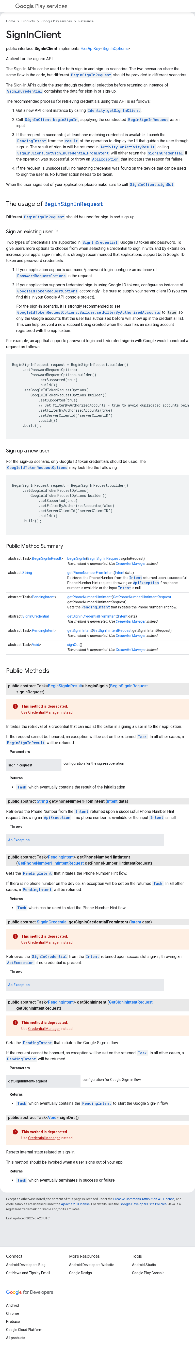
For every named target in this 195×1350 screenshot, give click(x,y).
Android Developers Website (91, 1265)
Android (12, 1305)
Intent (119, 573)
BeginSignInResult (46, 558)
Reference (85, 21)
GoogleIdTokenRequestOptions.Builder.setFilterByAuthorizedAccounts (88, 312)
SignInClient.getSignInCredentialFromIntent (63, 153)
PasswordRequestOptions (41, 275)
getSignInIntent (79, 630)
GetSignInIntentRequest (112, 630)
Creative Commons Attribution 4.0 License (143, 1199)
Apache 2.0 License (75, 1204)
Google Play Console (148, 1273)
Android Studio (144, 1265)
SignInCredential (24, 91)
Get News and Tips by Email (28, 1273)
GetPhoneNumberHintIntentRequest (142, 597)
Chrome (12, 1313)
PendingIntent (31, 140)
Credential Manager (131, 564)
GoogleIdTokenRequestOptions (47, 291)
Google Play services (56, 21)
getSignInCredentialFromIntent (92, 616)
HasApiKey (90, 48)
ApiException (105, 159)
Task (142, 736)
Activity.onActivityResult (128, 147)
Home (10, 21)
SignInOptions (115, 48)
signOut (73, 645)
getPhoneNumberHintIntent (89, 597)
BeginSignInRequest (91, 75)
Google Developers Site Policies (143, 1204)
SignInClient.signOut (151, 184)
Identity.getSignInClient (114, 110)
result (71, 140)
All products (15, 1338)
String (27, 573)
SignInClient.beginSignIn (51, 119)
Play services (41, 6)
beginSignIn (76, 558)
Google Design (80, 1273)
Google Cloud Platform (24, 1330)
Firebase (13, 1322)
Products (28, 21)
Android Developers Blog (25, 1265)
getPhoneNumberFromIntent (90, 573)
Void (35, 645)
